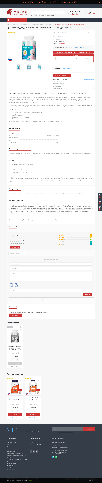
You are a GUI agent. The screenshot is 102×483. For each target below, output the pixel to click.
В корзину (15, 414)
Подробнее (30, 480)
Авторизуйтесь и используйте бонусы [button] (74, 47)
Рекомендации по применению (39, 93)
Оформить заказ (91, 13)
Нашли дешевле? (67, 68)
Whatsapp (56, 456)
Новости (9, 444)
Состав (53, 93)
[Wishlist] (88, 32)
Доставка (10, 6)
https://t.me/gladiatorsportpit (36, 451)
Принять (91, 480)
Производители (11, 469)
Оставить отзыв (87, 294)
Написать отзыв (15, 247)
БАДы (47, 20)
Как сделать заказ (11, 442)
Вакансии (9, 449)
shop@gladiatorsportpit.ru (59, 445)
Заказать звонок (74, 14)
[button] (100, 208)
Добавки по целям (56, 20)
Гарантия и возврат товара (27, 6)
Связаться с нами (11, 463)
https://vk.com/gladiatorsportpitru (30, 451)
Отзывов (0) (73, 93)
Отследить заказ (45, 6)
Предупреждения (62, 93)
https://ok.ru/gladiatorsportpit (33, 451)
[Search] (63, 12)
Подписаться (89, 429)
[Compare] (92, 32)
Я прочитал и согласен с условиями (68, 432)
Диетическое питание (71, 20)
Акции (32, 23)
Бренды (81, 20)
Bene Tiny (62, 36)
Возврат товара (11, 465)
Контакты (37, 6)
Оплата (16, 6)
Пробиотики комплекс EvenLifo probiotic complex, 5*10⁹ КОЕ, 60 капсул (76, 58)
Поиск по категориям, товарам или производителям (42, 15)
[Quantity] (14, 359)
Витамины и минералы (37, 20)
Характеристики (23, 93)
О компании (10, 446)
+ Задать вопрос (15, 315)
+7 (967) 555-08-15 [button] (58, 442)
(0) (65, 32)
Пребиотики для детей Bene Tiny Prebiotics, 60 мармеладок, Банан (14, 348)
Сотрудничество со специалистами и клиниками (63, 6)
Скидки (87, 20)
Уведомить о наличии (61, 75)
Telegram (53, 456)
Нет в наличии (14, 363)
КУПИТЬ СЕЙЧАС (14, 366)
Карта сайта (10, 467)
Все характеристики (88, 79)
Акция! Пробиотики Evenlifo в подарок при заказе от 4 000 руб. (73, 52)
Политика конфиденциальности (66, 432)
